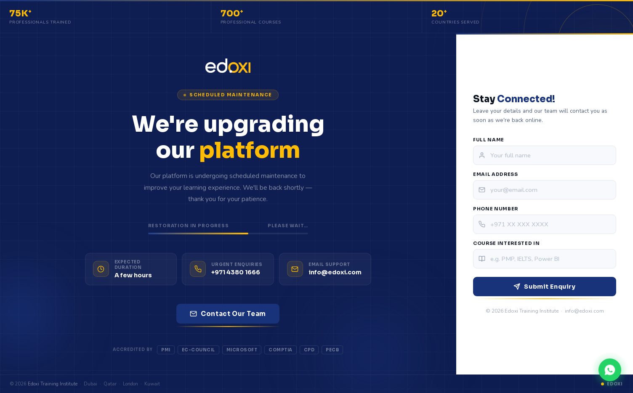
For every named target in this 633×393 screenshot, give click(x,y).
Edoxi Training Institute (52, 384)
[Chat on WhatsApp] (609, 369)
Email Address (495, 174)
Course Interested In (506, 243)
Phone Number (495, 209)
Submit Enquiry (544, 286)
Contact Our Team (228, 314)
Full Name (488, 140)
